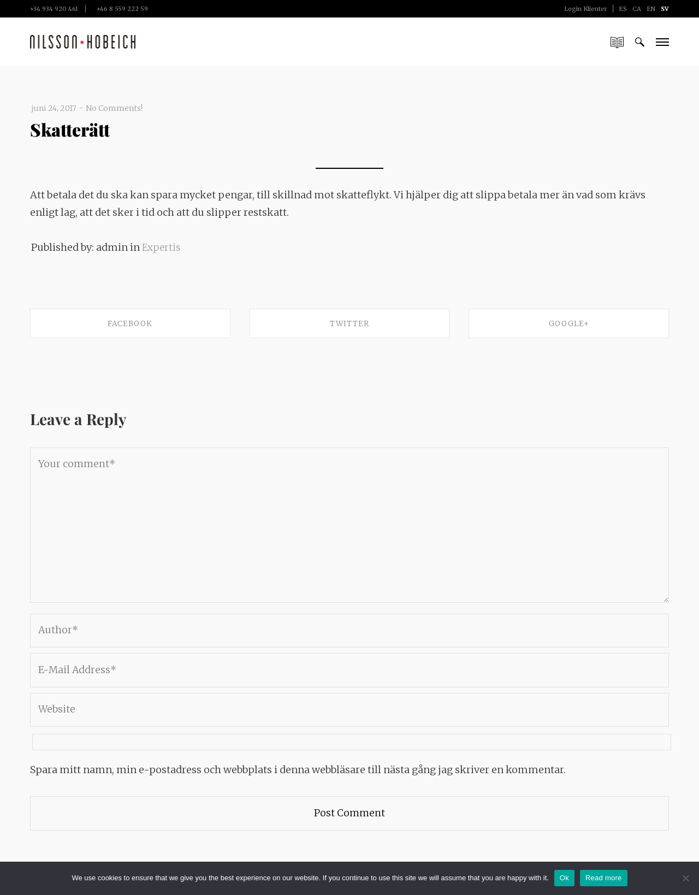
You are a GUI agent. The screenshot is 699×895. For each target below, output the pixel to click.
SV (665, 9)
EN (651, 9)
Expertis (162, 247)
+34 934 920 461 (54, 9)
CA (636, 9)
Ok (564, 878)
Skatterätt (75, 128)
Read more (603, 878)
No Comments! (119, 108)
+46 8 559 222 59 (122, 9)
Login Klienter (585, 9)
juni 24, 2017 (55, 108)
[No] (685, 878)
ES (623, 9)
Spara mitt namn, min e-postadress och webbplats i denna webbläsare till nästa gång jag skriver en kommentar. (298, 775)
